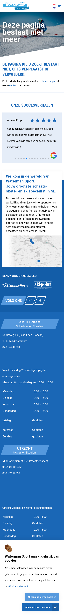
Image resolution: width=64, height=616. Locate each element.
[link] (15, 285)
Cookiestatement (18, 586)
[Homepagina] (16, 6)
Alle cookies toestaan (37, 607)
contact (13, 85)
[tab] (15, 158)
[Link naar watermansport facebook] (40, 300)
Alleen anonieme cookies (42, 597)
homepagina (49, 81)
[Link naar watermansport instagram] (30, 300)
